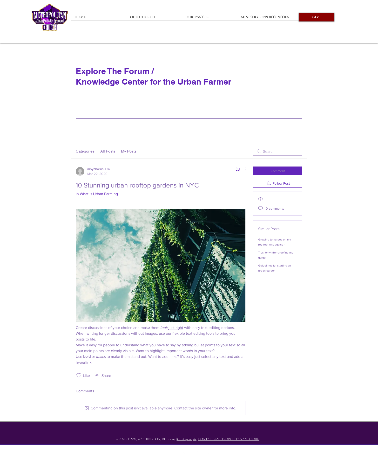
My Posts (128, 151)
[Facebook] (175, 451)
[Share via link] (102, 375)
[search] (277, 151)
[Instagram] (195, 451)
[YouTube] (205, 451)
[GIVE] (316, 17)
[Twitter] (185, 451)
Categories (85, 151)
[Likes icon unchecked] (79, 375)
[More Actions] (242, 169)
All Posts (107, 151)
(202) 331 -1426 (186, 439)
